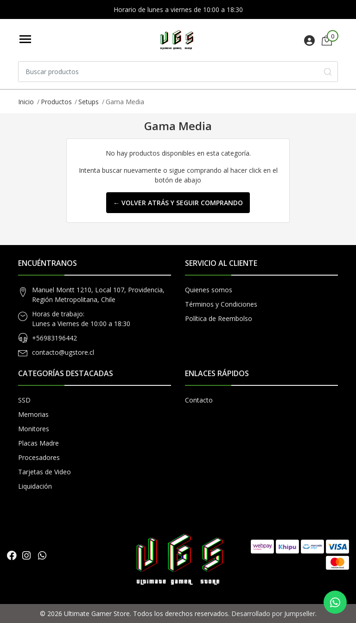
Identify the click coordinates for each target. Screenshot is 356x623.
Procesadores (39, 457)
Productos (56, 101)
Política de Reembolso (218, 318)
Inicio (26, 101)
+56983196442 (54, 338)
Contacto (199, 400)
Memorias (33, 414)
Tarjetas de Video (44, 471)
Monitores (33, 428)
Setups (88, 101)
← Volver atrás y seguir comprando (178, 202)
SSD (24, 400)
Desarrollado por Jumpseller (273, 613)
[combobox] (178, 71)
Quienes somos (208, 289)
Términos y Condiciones (221, 304)
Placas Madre (38, 443)
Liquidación (35, 486)
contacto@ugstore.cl (63, 352)
